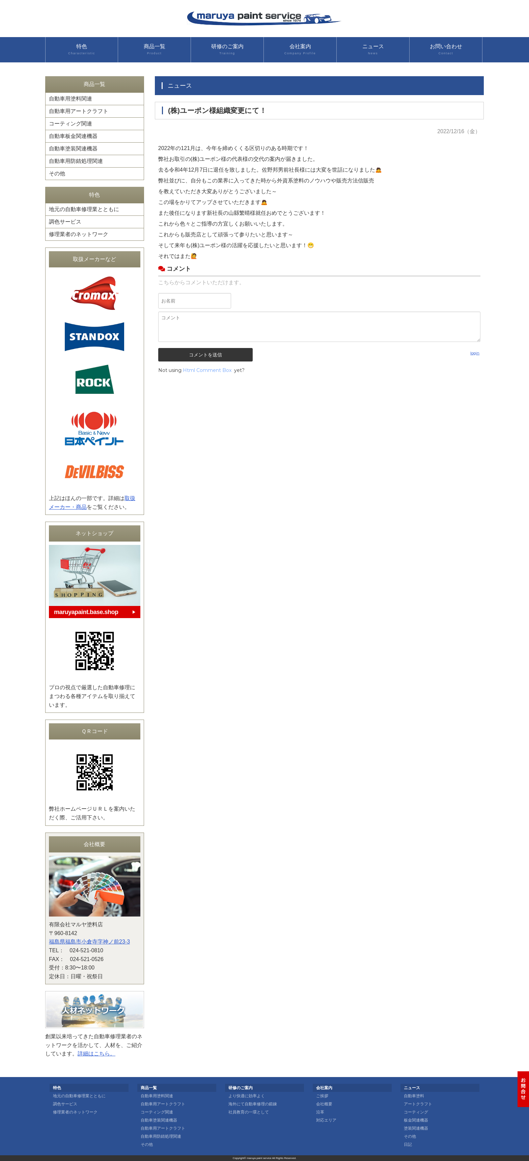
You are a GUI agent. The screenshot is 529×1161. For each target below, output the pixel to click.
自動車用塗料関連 (70, 98)
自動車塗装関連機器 (73, 148)
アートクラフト (418, 1104)
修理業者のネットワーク (78, 234)
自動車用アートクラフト (78, 111)
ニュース (373, 49)
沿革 (320, 1112)
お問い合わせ (446, 49)
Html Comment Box (207, 370)
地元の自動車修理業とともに (84, 209)
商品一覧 (154, 49)
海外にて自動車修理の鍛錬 (252, 1104)
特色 (82, 49)
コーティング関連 (70, 123)
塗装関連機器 (416, 1128)
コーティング (416, 1112)
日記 (408, 1144)
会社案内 (300, 49)
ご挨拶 (322, 1096)
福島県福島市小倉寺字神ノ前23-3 (89, 942)
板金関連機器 (416, 1120)
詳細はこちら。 (96, 1053)
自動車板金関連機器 (73, 136)
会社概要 (324, 1104)
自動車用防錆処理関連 (76, 161)
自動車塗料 (414, 1096)
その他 (57, 173)
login (474, 353)
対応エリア (326, 1120)
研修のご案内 (227, 49)
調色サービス (65, 222)
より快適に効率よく (246, 1096)
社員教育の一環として (248, 1112)
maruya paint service (259, 1158)
